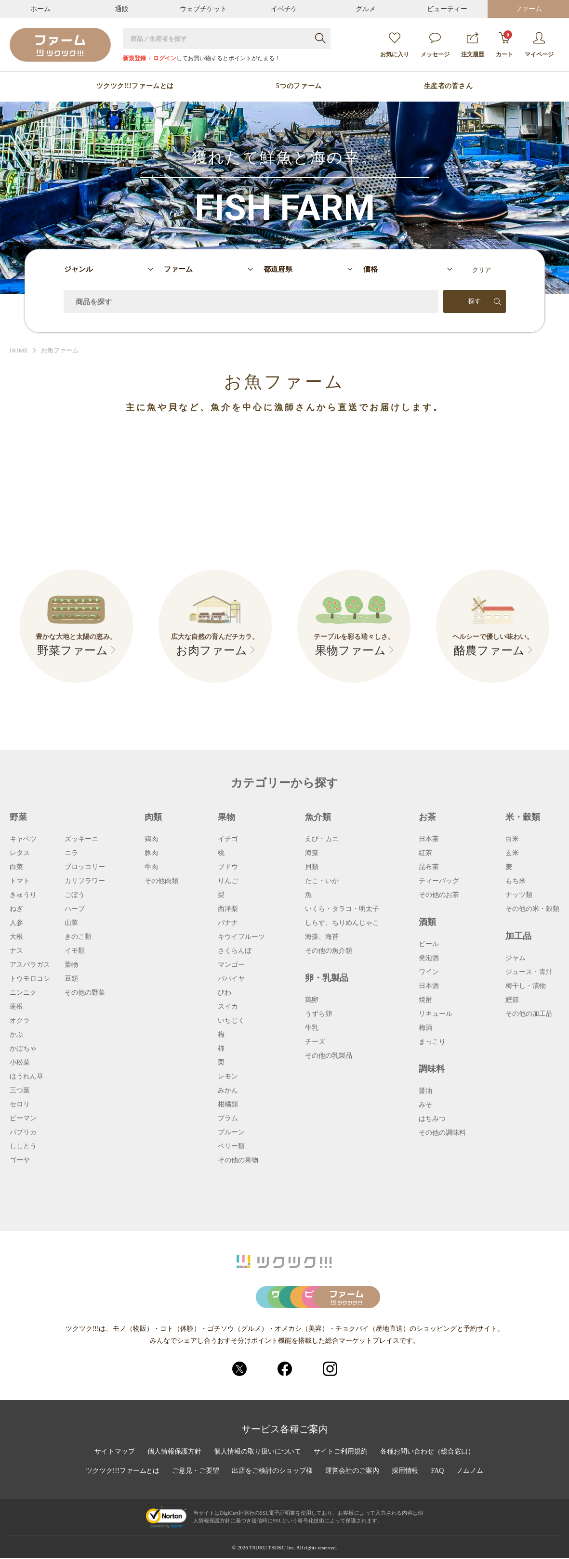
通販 (122, 9)
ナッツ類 (518, 895)
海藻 (311, 853)
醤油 (425, 1091)
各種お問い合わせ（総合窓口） (428, 1452)
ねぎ (16, 909)
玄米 (512, 853)
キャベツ (23, 839)
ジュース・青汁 (529, 972)
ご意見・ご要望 (195, 1471)
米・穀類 (522, 817)
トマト (20, 881)
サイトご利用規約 (341, 1452)
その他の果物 (238, 1160)
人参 (16, 923)
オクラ (20, 1020)
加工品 (518, 936)
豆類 (71, 978)
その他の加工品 (529, 1014)
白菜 (16, 867)
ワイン (429, 972)
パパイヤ (231, 978)
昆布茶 (429, 867)
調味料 (432, 1069)
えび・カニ (322, 839)
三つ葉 (20, 1090)
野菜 (18, 817)
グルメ (366, 9)
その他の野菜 (85, 992)
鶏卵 (311, 1000)
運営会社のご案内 (352, 1471)
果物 (226, 817)
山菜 (71, 923)
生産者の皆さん (448, 86)
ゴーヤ (20, 1160)
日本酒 (429, 986)
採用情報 (405, 1471)
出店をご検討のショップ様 (272, 1471)
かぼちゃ (23, 1048)
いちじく (231, 1020)
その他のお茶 (439, 895)
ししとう (23, 1146)
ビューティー (447, 9)
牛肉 (151, 867)
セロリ (20, 1104)
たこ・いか (322, 881)
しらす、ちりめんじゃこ (342, 923)
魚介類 (318, 817)
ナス (16, 951)
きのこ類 (78, 937)
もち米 (515, 881)
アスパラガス (30, 964)
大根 (16, 937)
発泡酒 (429, 958)
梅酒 (425, 1028)
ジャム (515, 958)
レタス (20, 853)
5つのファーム (299, 86)
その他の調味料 (442, 1133)
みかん (228, 1090)
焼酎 (425, 1000)
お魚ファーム (60, 351)
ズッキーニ (81, 839)
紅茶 (425, 853)
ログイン (164, 58)
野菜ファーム (72, 651)
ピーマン (23, 1118)
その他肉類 (161, 881)
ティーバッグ (439, 881)
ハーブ (75, 909)
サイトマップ (114, 1452)
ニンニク (23, 992)
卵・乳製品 (326, 978)
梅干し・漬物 (525, 986)
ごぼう (75, 895)
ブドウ (228, 867)
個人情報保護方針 (174, 1452)
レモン (228, 1076)
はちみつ (432, 1119)
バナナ (228, 923)
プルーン (231, 1132)
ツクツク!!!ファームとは (135, 86)
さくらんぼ (234, 951)
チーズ (315, 1042)
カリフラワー (85, 881)
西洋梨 (228, 909)
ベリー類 (231, 1146)
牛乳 (311, 1028)
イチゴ (228, 839)
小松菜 (20, 1062)
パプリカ (23, 1132)
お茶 (427, 817)
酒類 (427, 922)
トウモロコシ (30, 978)
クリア (481, 270)
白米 (512, 839)
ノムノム (470, 1471)
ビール (429, 944)
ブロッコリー (85, 867)
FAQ (437, 1471)
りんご (228, 881)
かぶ (16, 1034)
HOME (19, 351)
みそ (425, 1105)
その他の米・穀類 (532, 909)
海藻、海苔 (322, 937)
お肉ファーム (211, 651)
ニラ (71, 853)
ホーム (40, 9)
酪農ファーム (489, 651)
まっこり (432, 1042)
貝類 (311, 867)
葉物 (71, 964)
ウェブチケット (203, 9)
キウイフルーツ (241, 937)
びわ (224, 992)
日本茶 (429, 839)
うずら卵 (318, 1014)
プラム (228, 1118)
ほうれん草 (26, 1076)
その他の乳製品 (328, 1055)
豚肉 (151, 853)
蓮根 (16, 1006)
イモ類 (75, 951)
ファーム (528, 9)
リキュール (435, 1014)
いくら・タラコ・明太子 (342, 909)
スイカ (228, 1006)
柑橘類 (228, 1104)
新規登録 (134, 58)
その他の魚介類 (328, 951)
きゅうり (23, 895)
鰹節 (512, 1000)
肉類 (153, 817)
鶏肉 (151, 839)
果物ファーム (350, 651)
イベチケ (284, 9)
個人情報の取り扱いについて (258, 1452)
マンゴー (231, 964)
